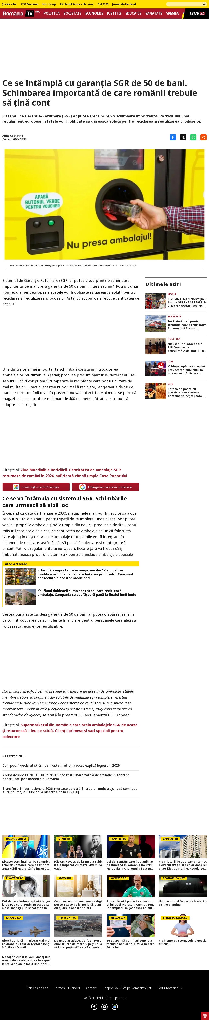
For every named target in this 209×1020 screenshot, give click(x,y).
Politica (52, 13)
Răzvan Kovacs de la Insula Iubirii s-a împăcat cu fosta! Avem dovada (78, 865)
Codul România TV (169, 988)
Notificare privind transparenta (104, 998)
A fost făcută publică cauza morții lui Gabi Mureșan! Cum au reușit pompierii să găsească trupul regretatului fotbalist (130, 904)
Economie (94, 13)
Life (170, 361)
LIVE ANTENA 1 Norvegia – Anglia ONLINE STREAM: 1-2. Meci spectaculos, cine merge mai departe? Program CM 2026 (187, 302)
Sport (172, 294)
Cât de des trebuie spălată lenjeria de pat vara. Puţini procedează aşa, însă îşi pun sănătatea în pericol (26, 904)
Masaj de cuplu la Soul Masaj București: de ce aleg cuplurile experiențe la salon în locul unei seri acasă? (26, 960)
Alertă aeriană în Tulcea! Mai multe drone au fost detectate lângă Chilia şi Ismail (26, 944)
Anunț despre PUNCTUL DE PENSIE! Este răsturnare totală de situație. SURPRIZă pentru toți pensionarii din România (65, 777)
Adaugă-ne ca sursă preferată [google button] (105, 487)
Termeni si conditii (67, 988)
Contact (91, 988)
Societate (72, 13)
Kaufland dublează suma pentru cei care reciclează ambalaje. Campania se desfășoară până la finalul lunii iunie (87, 593)
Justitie (114, 13)
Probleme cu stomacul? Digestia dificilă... (183, 942)
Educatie (133, 13)
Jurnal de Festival (124, 4)
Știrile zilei (9, 4)
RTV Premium (29, 4)
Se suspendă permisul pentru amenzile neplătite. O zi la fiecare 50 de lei (130, 944)
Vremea (172, 13)
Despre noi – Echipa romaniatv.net (127, 988)
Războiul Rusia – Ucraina (76, 4)
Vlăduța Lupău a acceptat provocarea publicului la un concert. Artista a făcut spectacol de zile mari (186, 370)
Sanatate (153, 13)
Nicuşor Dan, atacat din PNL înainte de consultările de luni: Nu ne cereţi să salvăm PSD (187, 347)
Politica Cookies (37, 988)
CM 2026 (103, 4)
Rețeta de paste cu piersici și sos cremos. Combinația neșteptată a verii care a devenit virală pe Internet (186, 392)
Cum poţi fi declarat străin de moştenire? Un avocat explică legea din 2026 (61, 766)
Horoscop (49, 4)
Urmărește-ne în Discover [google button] (36, 487)
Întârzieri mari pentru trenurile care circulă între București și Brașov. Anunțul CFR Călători (187, 325)
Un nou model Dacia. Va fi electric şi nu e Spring (183, 902)
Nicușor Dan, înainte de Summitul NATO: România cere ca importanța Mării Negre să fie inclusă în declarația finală (26, 865)
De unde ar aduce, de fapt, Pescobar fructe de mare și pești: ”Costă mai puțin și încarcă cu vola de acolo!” (78, 944)
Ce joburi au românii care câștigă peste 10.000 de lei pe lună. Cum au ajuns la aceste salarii (78, 904)
